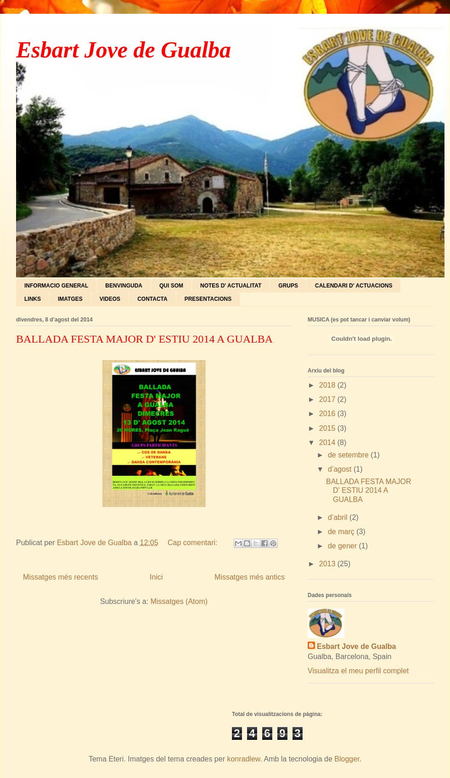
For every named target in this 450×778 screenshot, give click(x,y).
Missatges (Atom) (179, 601)
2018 (328, 385)
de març (342, 532)
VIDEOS (110, 299)
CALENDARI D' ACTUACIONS (353, 285)
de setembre (349, 455)
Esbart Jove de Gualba (123, 49)
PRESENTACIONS (208, 299)
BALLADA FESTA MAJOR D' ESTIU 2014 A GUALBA (144, 339)
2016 (328, 413)
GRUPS (288, 285)
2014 (328, 442)
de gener (343, 546)
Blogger (346, 759)
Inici (156, 577)
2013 (328, 564)
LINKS (32, 299)
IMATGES (70, 299)
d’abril (338, 517)
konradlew (243, 759)
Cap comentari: (193, 543)
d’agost (341, 469)
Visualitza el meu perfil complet (358, 671)
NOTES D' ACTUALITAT (230, 285)
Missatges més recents (60, 577)
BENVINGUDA (123, 285)
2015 (328, 428)
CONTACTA (152, 299)
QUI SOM (171, 285)
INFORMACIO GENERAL (56, 285)
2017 (328, 399)
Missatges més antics (249, 577)
